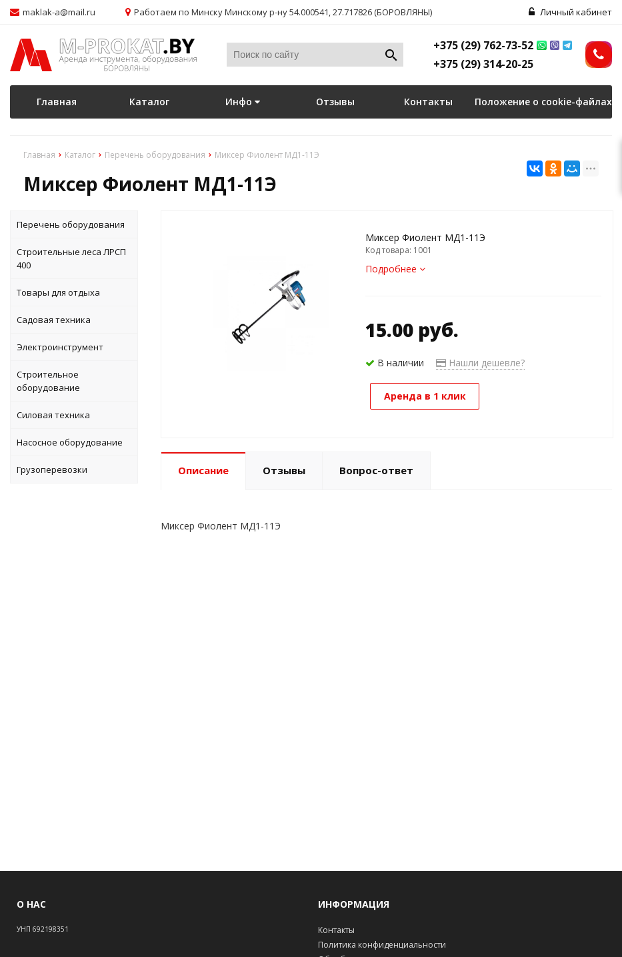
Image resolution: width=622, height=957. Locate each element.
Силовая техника (53, 415)
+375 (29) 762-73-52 (483, 45)
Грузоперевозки (52, 470)
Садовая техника (54, 320)
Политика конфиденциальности (382, 944)
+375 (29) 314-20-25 (483, 64)
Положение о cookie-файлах (543, 101)
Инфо (242, 101)
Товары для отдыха (58, 292)
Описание (203, 470)
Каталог (149, 101)
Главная (57, 101)
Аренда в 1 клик (425, 396)
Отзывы (335, 101)
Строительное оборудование (48, 381)
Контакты (428, 101)
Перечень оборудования (71, 224)
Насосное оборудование (70, 442)
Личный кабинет (570, 12)
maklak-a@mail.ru (59, 12)
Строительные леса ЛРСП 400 (71, 258)
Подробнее (395, 268)
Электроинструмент (60, 347)
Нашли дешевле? (480, 362)
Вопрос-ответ (376, 470)
